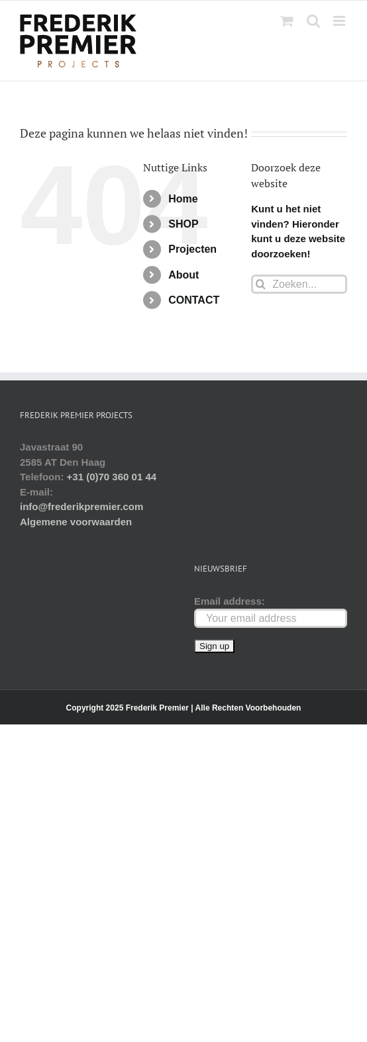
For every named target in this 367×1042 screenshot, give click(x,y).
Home (182, 198)
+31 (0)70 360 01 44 (112, 476)
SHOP (183, 224)
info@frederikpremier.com (81, 506)
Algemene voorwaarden (76, 521)
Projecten (192, 249)
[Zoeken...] (299, 284)
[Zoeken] (260, 284)
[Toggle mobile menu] (340, 21)
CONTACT (193, 300)
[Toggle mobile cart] (286, 21)
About (183, 275)
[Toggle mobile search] (313, 21)
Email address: (229, 601)
